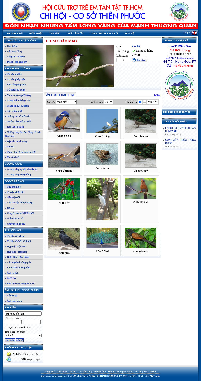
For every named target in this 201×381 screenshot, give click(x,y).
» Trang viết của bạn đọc (18, 100)
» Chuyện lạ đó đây (15, 223)
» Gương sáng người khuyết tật (21, 169)
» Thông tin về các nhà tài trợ (20, 152)
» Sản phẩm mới (13, 111)
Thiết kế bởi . (149, 376)
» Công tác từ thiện (15, 56)
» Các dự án (11, 46)
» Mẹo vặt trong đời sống (18, 95)
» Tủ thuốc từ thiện (15, 89)
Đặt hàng (141, 60)
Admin (153, 371)
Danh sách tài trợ (104, 33)
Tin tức (54, 33)
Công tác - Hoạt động (23, 40)
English (190, 32)
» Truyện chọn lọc (14, 192)
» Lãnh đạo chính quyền (17, 267)
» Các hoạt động (13, 51)
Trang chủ (15, 33)
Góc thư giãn (23, 181)
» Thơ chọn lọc (13, 186)
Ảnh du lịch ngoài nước (23, 290)
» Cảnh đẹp (11, 295)
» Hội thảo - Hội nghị (16, 251)
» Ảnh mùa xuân (13, 301)
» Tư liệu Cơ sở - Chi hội (18, 241)
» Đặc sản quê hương (16, 141)
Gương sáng (23, 164)
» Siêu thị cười (12, 197)
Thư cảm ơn (74, 33)
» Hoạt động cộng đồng (17, 257)
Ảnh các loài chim (60, 95)
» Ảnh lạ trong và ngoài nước (20, 283)
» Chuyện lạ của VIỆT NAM (19, 213)
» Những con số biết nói (17, 116)
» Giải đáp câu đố (14, 218)
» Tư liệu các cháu (14, 236)
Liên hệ (129, 33)
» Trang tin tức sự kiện (17, 105)
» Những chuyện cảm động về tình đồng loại (23, 134)
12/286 (157, 95)
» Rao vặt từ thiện (14, 126)
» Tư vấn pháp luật (15, 79)
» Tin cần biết (12, 157)
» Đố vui (9, 208)
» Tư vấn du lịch (13, 74)
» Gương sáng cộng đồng (18, 174)
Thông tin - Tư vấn (23, 68)
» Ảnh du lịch (12, 273)
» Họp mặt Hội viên (15, 246)
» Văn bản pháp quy (15, 84)
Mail (146, 371)
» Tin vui (9, 146)
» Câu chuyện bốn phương (18, 202)
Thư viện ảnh (23, 230)
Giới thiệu (36, 33)
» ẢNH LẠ (10, 278)
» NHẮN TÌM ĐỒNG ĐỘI (18, 121)
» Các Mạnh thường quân (18, 262)
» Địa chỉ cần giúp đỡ (16, 61)
